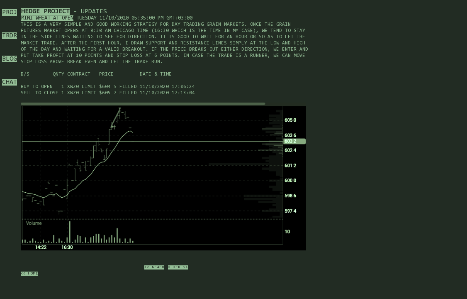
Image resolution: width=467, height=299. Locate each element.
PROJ (9, 12)
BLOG (9, 59)
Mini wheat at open (47, 18)
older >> (178, 267)
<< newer (154, 267)
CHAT (9, 82)
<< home (29, 274)
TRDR (9, 35)
